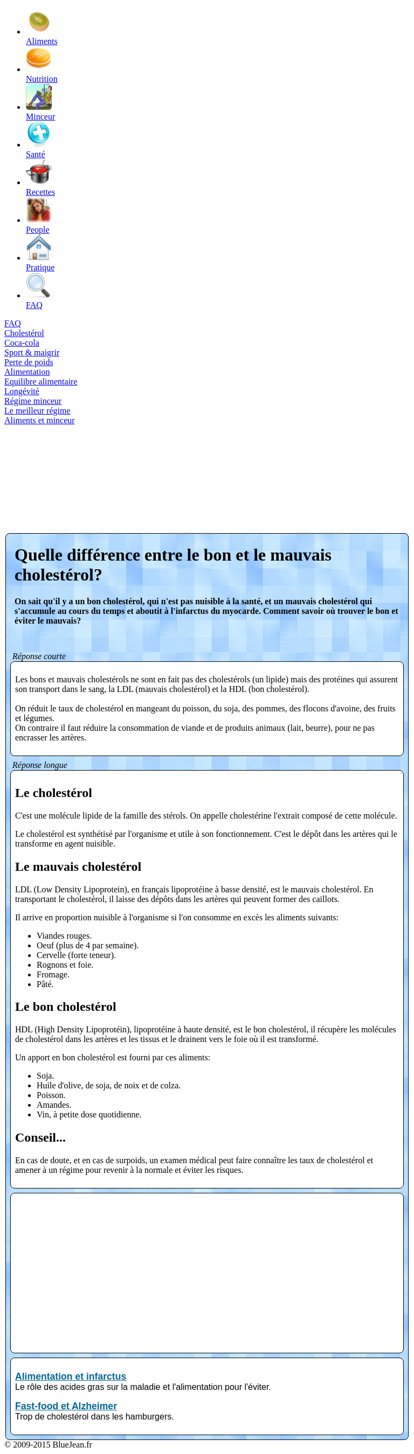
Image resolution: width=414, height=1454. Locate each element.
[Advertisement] (48, 469)
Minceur (40, 111)
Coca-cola (21, 342)
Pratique (40, 262)
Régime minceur (32, 401)
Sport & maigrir (31, 352)
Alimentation (27, 371)
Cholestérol (24, 333)
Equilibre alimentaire (41, 381)
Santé (39, 149)
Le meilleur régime (37, 410)
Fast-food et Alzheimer (66, 1406)
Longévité (21, 391)
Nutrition (42, 74)
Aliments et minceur (39, 420)
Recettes (40, 187)
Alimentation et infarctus (70, 1376)
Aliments (42, 36)
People (39, 224)
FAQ (39, 300)
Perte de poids (28, 362)
